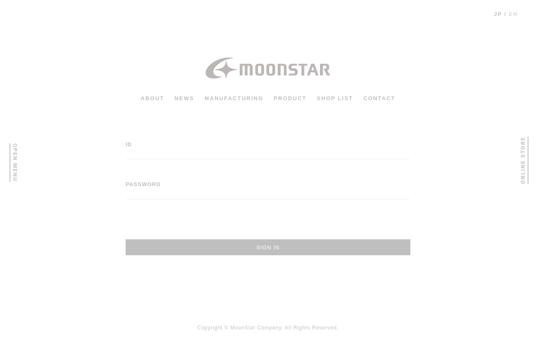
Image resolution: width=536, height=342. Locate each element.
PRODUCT (290, 98)
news (184, 98)
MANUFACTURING (233, 98)
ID (129, 144)
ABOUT (152, 98)
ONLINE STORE (522, 160)
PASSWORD (143, 184)
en (513, 14)
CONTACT (379, 98)
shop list (335, 98)
